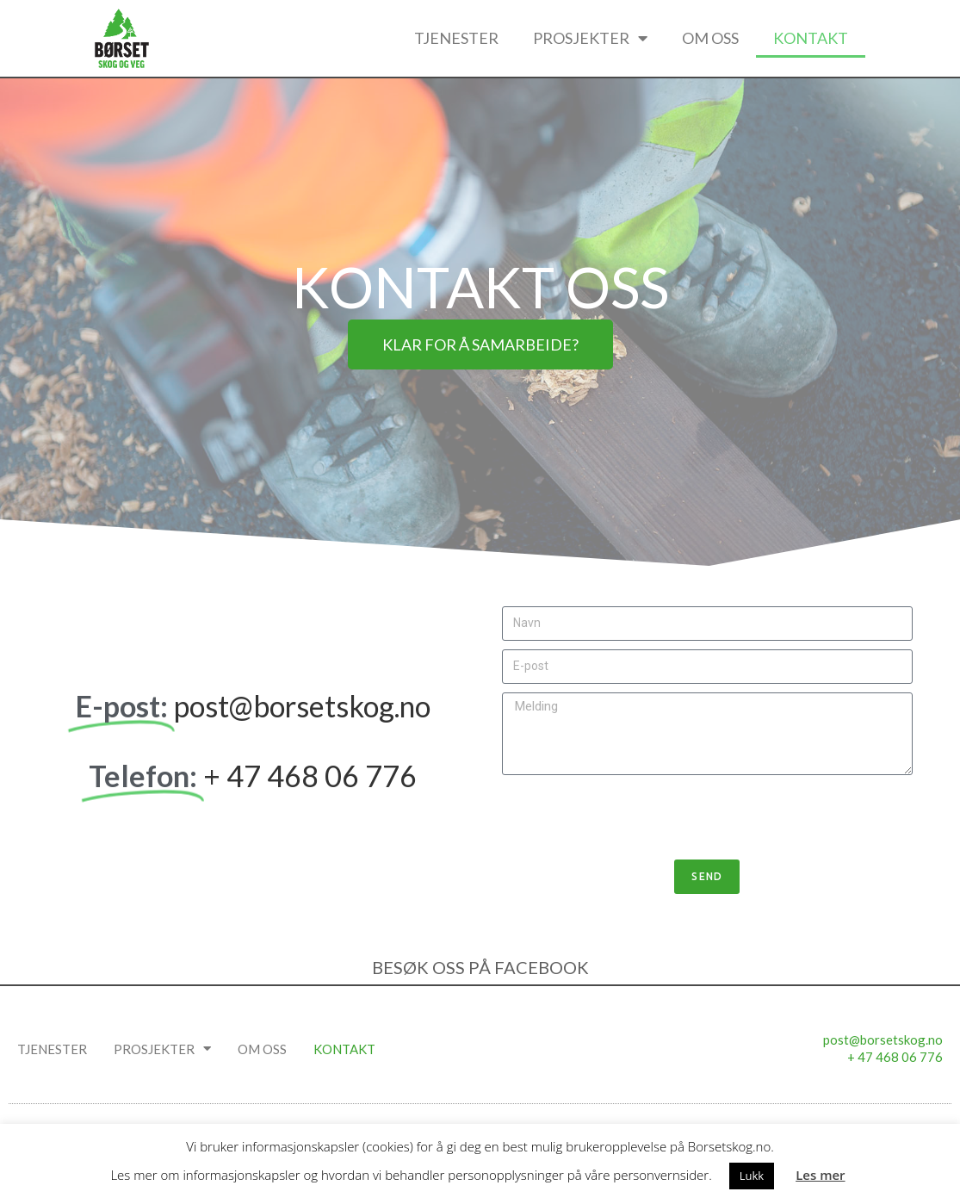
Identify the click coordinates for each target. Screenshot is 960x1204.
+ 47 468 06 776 (310, 775)
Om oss (710, 37)
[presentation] (633, 817)
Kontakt (810, 37)
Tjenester (456, 37)
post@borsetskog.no (302, 705)
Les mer (820, 1174)
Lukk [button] (752, 1175)
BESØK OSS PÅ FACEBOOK (480, 967)
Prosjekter (590, 38)
